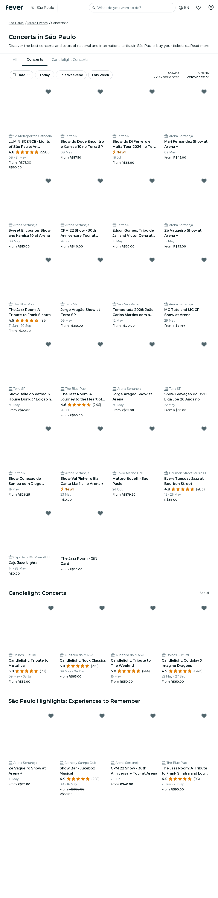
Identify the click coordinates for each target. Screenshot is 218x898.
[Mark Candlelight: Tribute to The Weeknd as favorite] (153, 609)
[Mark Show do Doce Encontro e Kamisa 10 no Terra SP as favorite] (100, 93)
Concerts (35, 59)
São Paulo (16, 23)
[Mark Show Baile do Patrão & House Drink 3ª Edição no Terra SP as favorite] (48, 346)
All (15, 60)
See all (204, 595)
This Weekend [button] (79, 75)
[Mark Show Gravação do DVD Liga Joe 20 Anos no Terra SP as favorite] (204, 346)
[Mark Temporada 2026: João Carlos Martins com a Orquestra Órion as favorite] (152, 261)
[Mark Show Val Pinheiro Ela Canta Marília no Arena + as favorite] (100, 430)
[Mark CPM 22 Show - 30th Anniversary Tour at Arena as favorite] (100, 182)
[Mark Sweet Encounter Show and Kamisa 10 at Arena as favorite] (48, 182)
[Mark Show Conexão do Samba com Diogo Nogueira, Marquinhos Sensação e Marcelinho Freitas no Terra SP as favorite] (48, 430)
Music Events (37, 23)
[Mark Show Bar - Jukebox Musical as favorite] (102, 717)
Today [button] (49, 75)
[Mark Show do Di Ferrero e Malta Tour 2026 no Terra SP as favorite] (152, 93)
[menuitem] (15, 60)
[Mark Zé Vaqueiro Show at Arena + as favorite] (204, 182)
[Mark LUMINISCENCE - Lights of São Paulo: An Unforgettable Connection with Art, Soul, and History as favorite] (48, 93)
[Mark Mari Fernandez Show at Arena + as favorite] (204, 93)
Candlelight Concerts (70, 60)
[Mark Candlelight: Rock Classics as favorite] (102, 609)
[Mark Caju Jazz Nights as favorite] (48, 514)
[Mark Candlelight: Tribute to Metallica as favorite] (51, 609)
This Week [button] (110, 75)
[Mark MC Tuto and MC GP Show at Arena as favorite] (204, 261)
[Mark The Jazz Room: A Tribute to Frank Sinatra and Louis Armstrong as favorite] (48, 261)
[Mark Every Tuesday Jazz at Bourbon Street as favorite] (204, 430)
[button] (60, 23)
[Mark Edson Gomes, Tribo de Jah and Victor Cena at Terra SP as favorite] (152, 182)
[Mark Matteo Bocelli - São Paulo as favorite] (152, 430)
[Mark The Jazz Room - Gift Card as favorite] (100, 514)
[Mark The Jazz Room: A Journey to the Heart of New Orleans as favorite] (100, 346)
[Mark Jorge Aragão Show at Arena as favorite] (152, 346)
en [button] (182, 8)
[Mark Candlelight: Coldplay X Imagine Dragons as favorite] (204, 609)
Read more (199, 46)
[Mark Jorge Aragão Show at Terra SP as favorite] (100, 261)
